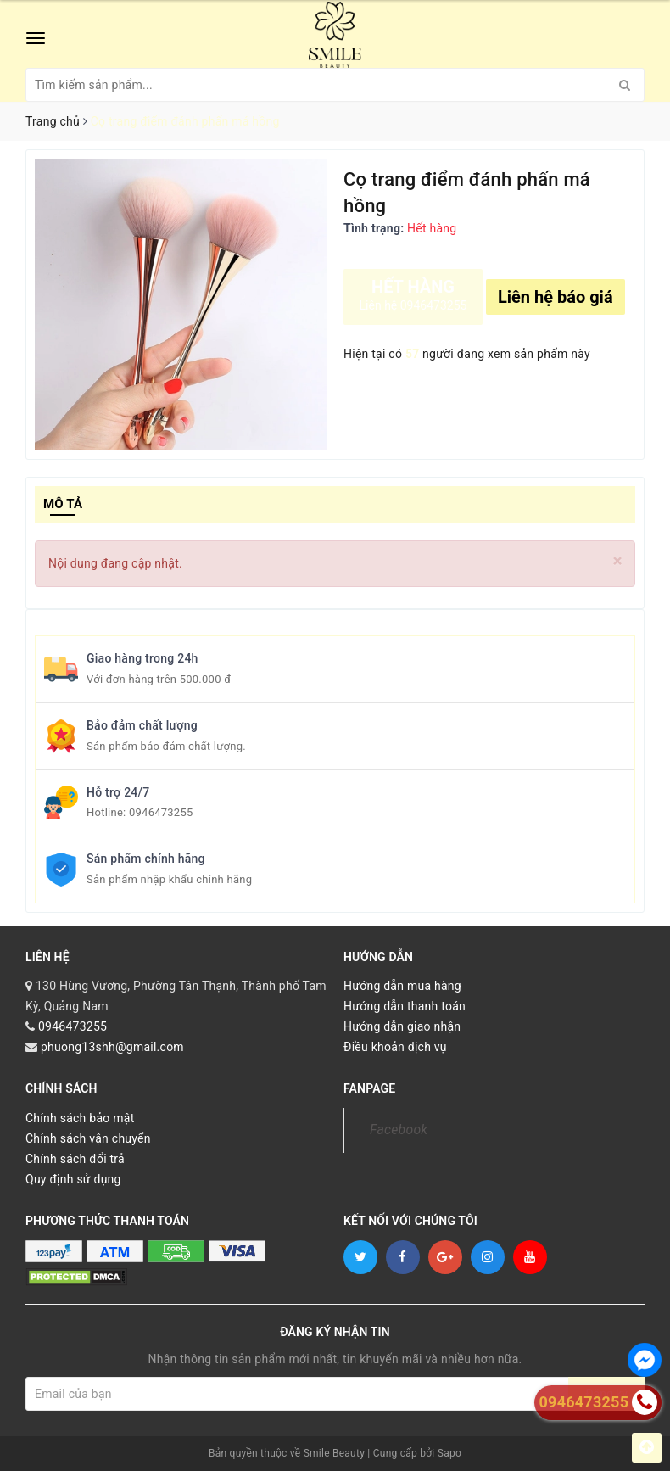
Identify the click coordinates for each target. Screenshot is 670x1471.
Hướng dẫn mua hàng (402, 986)
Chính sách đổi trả (75, 1159)
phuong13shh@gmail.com (112, 1047)
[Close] (618, 561)
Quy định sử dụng (73, 1179)
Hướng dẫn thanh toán (404, 1006)
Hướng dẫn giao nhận (402, 1026)
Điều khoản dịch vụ (395, 1047)
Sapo (449, 1453)
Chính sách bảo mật (79, 1118)
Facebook (398, 1129)
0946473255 (161, 812)
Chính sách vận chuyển (88, 1138)
